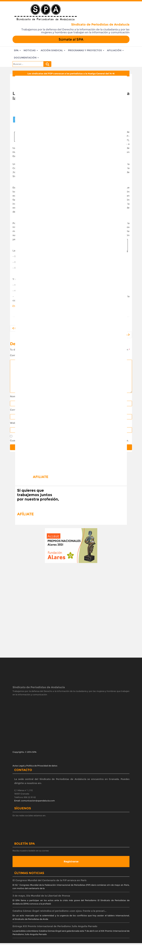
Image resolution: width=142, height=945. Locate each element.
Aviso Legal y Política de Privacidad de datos (35, 767)
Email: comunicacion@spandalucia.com (34, 802)
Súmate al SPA (71, 39)
